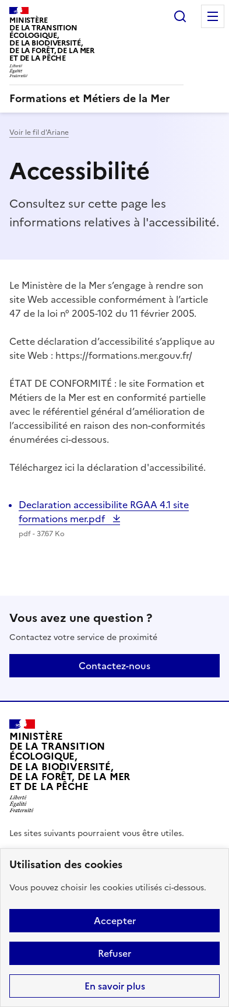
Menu (212, 16)
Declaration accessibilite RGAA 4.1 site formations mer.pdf (104, 512)
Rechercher (180, 16)
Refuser (114, 953)
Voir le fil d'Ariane (39, 132)
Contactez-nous (114, 666)
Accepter (115, 921)
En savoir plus (114, 986)
